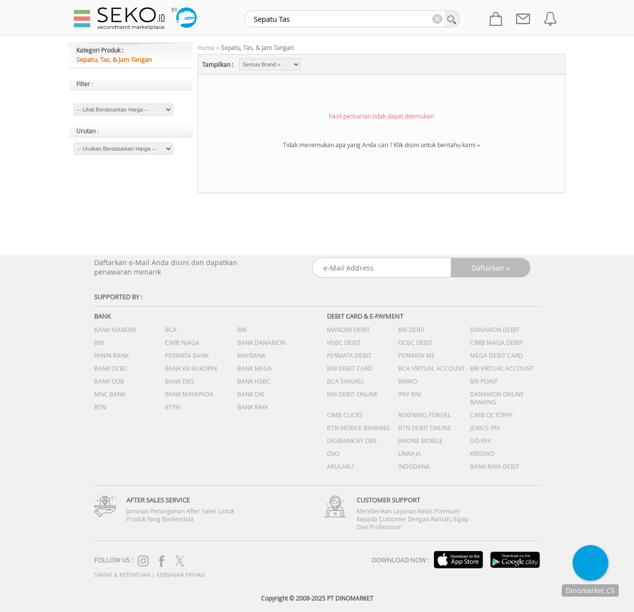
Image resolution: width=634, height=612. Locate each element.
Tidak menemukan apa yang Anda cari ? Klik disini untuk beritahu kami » (381, 145)
